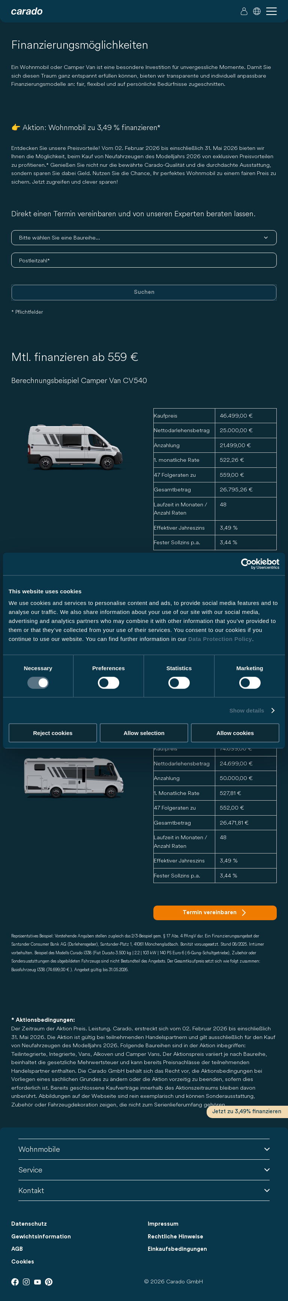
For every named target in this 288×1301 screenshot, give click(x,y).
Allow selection (143, 733)
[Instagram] (26, 1282)
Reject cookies (52, 733)
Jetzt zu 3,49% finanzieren (246, 1111)
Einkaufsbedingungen (177, 1249)
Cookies (22, 1262)
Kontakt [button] (144, 1190)
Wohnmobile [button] (144, 1149)
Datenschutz (29, 1224)
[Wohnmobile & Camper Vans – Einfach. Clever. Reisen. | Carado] (26, 11)
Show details (247, 710)
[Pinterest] (48, 1282)
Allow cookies (235, 733)
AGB (17, 1249)
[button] (257, 11)
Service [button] (144, 1169)
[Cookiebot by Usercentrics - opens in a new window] (246, 563)
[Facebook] (15, 1282)
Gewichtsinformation (41, 1237)
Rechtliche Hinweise (175, 1237)
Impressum (163, 1224)
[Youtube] (37, 1282)
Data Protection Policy (220, 639)
